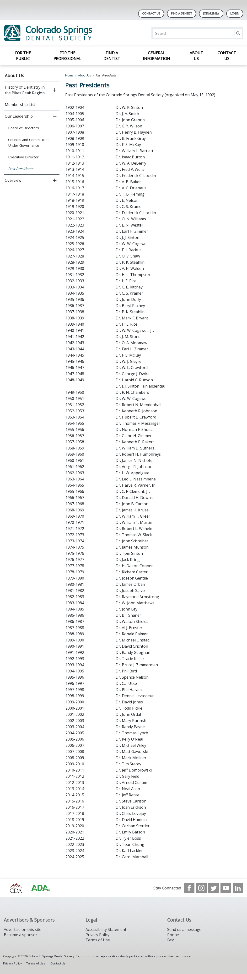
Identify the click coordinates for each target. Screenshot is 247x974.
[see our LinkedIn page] (238, 888)
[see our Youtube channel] (225, 888)
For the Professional (67, 55)
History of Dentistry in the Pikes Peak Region (25, 90)
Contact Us (151, 13)
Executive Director (23, 157)
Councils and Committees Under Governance (28, 142)
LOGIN (234, 13)
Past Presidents (20, 168)
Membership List (20, 104)
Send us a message (184, 929)
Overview (13, 180)
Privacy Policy (97, 934)
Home (69, 75)
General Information (156, 55)
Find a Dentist (111, 55)
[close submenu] (55, 116)
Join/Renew (211, 13)
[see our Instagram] (201, 888)
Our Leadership (19, 116)
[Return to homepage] (65, 33)
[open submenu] (55, 90)
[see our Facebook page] (189, 888)
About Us (196, 55)
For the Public (23, 55)
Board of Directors (23, 128)
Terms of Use (98, 940)
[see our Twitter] (213, 888)
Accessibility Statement (106, 929)
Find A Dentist (181, 13)
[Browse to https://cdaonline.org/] (28, 888)
